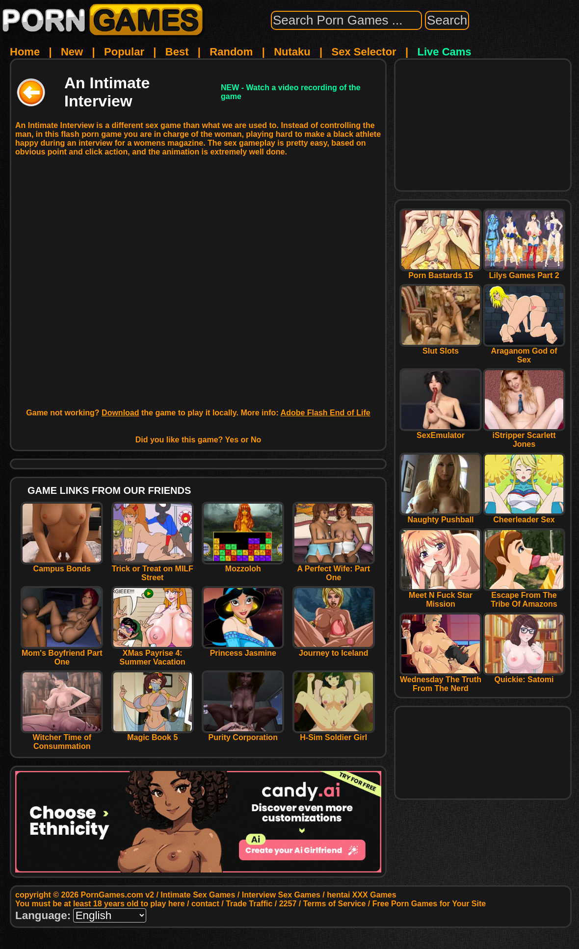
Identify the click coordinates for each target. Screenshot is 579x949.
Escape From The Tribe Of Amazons (524, 596)
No (256, 440)
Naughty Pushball (440, 516)
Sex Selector (364, 52)
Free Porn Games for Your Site (429, 903)
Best (177, 52)
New (72, 52)
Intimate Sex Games (197, 895)
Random (231, 52)
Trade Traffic (249, 903)
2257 (288, 903)
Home (25, 52)
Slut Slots (440, 347)
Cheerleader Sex (524, 516)
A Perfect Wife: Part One (333, 570)
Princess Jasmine (243, 649)
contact (205, 903)
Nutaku (292, 52)
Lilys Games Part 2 (524, 272)
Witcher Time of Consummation (62, 738)
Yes (232, 440)
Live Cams (445, 52)
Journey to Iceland (333, 649)
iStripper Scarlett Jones (524, 436)
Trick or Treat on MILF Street (152, 570)
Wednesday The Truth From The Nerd (440, 680)
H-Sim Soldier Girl (333, 734)
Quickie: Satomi (524, 676)
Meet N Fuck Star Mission (440, 596)
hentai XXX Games (361, 895)
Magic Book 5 (152, 734)
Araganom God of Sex (524, 352)
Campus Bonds (62, 565)
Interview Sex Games (281, 895)
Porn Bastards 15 (440, 272)
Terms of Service (334, 903)
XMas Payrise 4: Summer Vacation (152, 654)
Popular (124, 52)
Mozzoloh (243, 565)
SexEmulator (440, 431)
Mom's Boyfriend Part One (62, 654)
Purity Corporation (243, 734)
